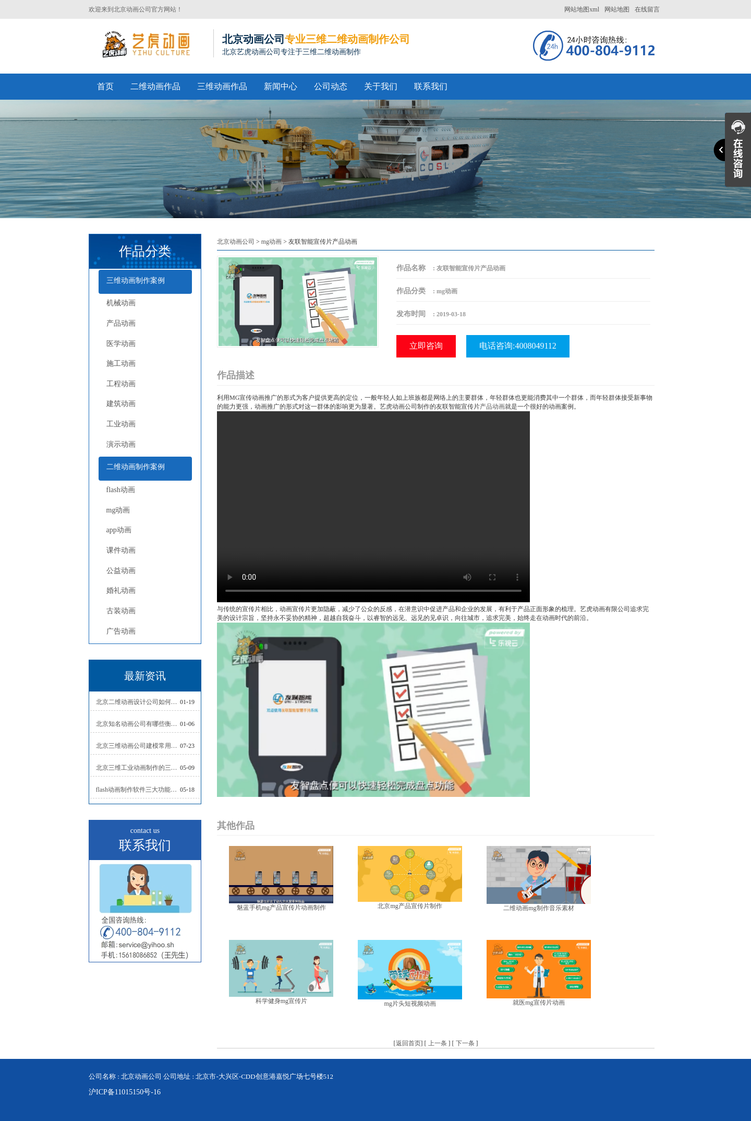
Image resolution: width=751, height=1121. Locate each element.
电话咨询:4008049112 (517, 345)
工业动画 (121, 424)
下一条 (465, 1043)
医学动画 (121, 344)
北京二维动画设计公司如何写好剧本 (138, 702)
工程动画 (121, 384)
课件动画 (121, 550)
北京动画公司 (236, 241)
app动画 (118, 530)
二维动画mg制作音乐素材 (538, 908)
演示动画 (121, 444)
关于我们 (380, 86)
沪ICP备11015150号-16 (125, 1092)
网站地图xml (581, 9)
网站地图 (616, 9)
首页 (105, 86)
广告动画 (121, 631)
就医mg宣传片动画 (538, 1002)
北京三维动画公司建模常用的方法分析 (138, 745)
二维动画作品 (155, 86)
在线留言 (647, 9)
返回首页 (408, 1043)
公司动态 (330, 86)
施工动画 (121, 363)
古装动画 (121, 611)
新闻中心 (280, 86)
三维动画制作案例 (135, 280)
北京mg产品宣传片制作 (410, 906)
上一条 (437, 1043)
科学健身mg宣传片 (281, 1001)
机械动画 (121, 303)
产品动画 (121, 323)
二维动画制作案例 (135, 467)
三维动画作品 (222, 86)
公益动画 (121, 571)
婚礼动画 (121, 590)
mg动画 (118, 510)
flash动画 (120, 490)
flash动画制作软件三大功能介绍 (138, 789)
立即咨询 (426, 345)
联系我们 (430, 86)
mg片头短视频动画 (409, 1003)
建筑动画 (121, 404)
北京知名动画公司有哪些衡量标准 (138, 724)
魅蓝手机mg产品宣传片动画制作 (281, 907)
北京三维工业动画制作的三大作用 (138, 767)
